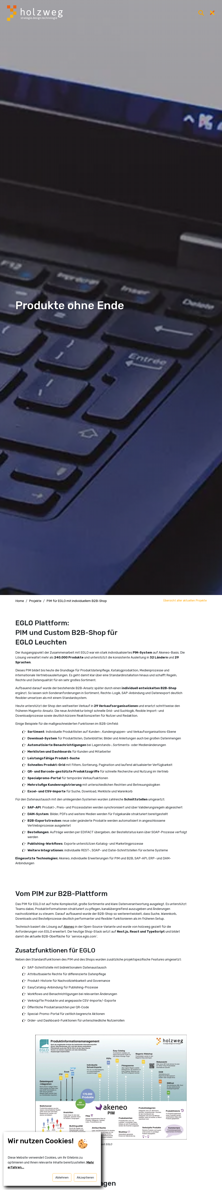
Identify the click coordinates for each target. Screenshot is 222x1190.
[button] (111, 1096)
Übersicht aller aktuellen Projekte (185, 600)
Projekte (35, 601)
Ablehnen (62, 1177)
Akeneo (69, 927)
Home (19, 601)
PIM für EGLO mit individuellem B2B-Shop (76, 601)
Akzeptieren (85, 1177)
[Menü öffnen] (201, 13)
